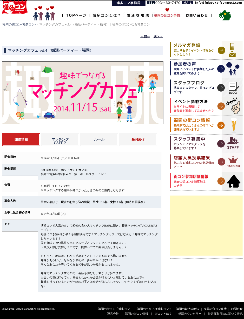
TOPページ (76, 12)
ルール (99, 139)
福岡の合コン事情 (215, 309)
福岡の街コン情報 (136, 313)
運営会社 (113, 313)
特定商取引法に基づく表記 (225, 313)
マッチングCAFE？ (60, 141)
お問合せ (237, 309)
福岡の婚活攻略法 (187, 309)
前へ (145, 36)
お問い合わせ (197, 12)
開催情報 (21, 139)
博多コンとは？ (106, 12)
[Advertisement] (206, 226)
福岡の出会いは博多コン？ (154, 309)
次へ (158, 36)
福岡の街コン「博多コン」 (115, 309)
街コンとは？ (163, 313)
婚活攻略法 (137, 12)
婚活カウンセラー (189, 313)
